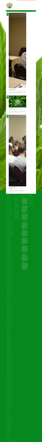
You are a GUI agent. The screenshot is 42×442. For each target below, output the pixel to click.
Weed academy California (9, 424)
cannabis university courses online (10, 257)
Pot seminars (8, 415)
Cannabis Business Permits (16, 220)
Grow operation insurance (9, 275)
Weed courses (11, 108)
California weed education (9, 216)
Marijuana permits (8, 345)
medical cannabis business (9, 353)
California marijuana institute (9, 211)
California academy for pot (9, 206)
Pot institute (8, 414)
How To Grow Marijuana (9, 276)
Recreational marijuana (9, 416)
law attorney (8, 297)
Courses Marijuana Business (9, 261)
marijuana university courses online (10, 350)
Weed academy (8, 423)
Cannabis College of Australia (16, 218)
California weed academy (9, 215)
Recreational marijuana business (10, 417)
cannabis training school (9, 255)
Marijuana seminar (8, 347)
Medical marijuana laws (31, 202)
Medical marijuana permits (9, 369)
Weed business (14, 109)
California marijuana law (9, 212)
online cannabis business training (10, 384)
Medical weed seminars (12, 89)
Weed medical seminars (20, 90)
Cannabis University (8, 256)
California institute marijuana (9, 210)
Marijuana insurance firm (9, 335)
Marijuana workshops (9, 351)
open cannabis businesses (9, 408)
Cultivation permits (8, 263)
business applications (9, 201)
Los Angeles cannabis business (9, 301)
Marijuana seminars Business (9, 349)
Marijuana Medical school (9, 343)
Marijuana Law (8, 336)
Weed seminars (23, 90)
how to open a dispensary (9, 280)
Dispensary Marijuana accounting (10, 268)
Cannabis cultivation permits (31, 200)
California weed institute (11, 90)
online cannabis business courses (10, 381)
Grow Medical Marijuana (9, 273)
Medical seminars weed (11, 188)
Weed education (22, 109)
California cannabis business (9, 207)
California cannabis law (9, 209)
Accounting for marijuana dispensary (10, 198)
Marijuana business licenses (9, 318)
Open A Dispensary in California (9, 407)
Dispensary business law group (9, 265)
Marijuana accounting (9, 307)
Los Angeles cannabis (9, 300)
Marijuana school (8, 346)
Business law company (9, 203)
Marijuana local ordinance (9, 341)
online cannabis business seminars (10, 383)
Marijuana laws (8, 338)
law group (8, 299)
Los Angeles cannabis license (9, 305)
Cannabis (8, 218)
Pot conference (8, 413)
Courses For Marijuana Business (10, 259)
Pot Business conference (9, 411)
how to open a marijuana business (10, 281)
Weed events (30, 204)
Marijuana (8, 306)
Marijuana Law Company (9, 337)
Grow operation (8, 274)
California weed (8, 214)
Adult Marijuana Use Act (9, 199)
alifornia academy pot (9, 200)
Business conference (8, 202)
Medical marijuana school (9, 370)
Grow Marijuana (8, 272)
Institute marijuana (8, 295)
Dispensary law (8, 266)
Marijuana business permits (31, 201)
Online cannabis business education (10, 382)
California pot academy (9, 213)
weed (18, 188)
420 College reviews (8, 196)
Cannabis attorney (8, 219)
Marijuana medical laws (9, 342)
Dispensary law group (9, 267)
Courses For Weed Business (9, 260)
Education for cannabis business (10, 270)
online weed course (11, 109)
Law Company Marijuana (9, 298)
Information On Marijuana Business (24, 196)
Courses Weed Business (9, 262)
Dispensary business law (9, 264)
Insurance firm (8, 296)
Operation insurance (9, 409)
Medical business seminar (9, 352)
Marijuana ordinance (9, 344)
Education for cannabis (9, 269)
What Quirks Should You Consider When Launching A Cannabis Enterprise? (24, 262)
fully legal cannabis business (9, 271)
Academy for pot (8, 197)
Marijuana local (8, 339)
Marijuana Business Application (17, 219)
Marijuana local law (8, 340)
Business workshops (9, 205)
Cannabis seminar (8, 253)
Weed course (17, 109)
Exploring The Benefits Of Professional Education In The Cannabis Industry (24, 254)
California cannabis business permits (10, 208)
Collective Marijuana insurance (9, 258)
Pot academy (8, 410)
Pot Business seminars (9, 412)
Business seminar (8, 204)
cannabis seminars (8, 254)
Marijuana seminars (8, 348)
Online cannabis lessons (31, 205)
